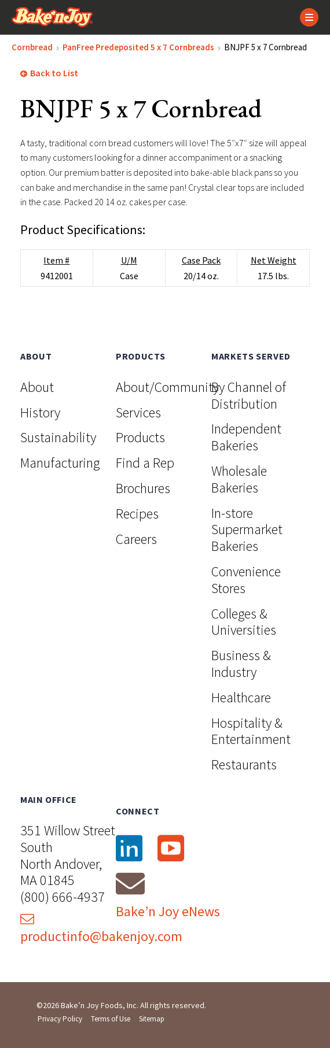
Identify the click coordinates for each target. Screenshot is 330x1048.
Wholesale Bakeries (239, 479)
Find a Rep (145, 463)
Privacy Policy (60, 1019)
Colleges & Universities (243, 622)
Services (138, 412)
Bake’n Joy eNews (168, 911)
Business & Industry (241, 663)
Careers (136, 539)
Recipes (137, 514)
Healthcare (241, 697)
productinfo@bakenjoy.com (101, 928)
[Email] (130, 883)
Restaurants (244, 764)
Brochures (143, 488)
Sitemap (151, 1019)
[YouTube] (170, 848)
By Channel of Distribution (248, 395)
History (40, 412)
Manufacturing (60, 463)
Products (140, 437)
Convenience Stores (246, 579)
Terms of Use (110, 1019)
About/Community (167, 387)
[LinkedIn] (128, 848)
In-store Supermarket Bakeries (247, 530)
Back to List (49, 73)
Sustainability (58, 437)
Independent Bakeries (246, 437)
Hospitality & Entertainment (251, 731)
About (37, 387)
